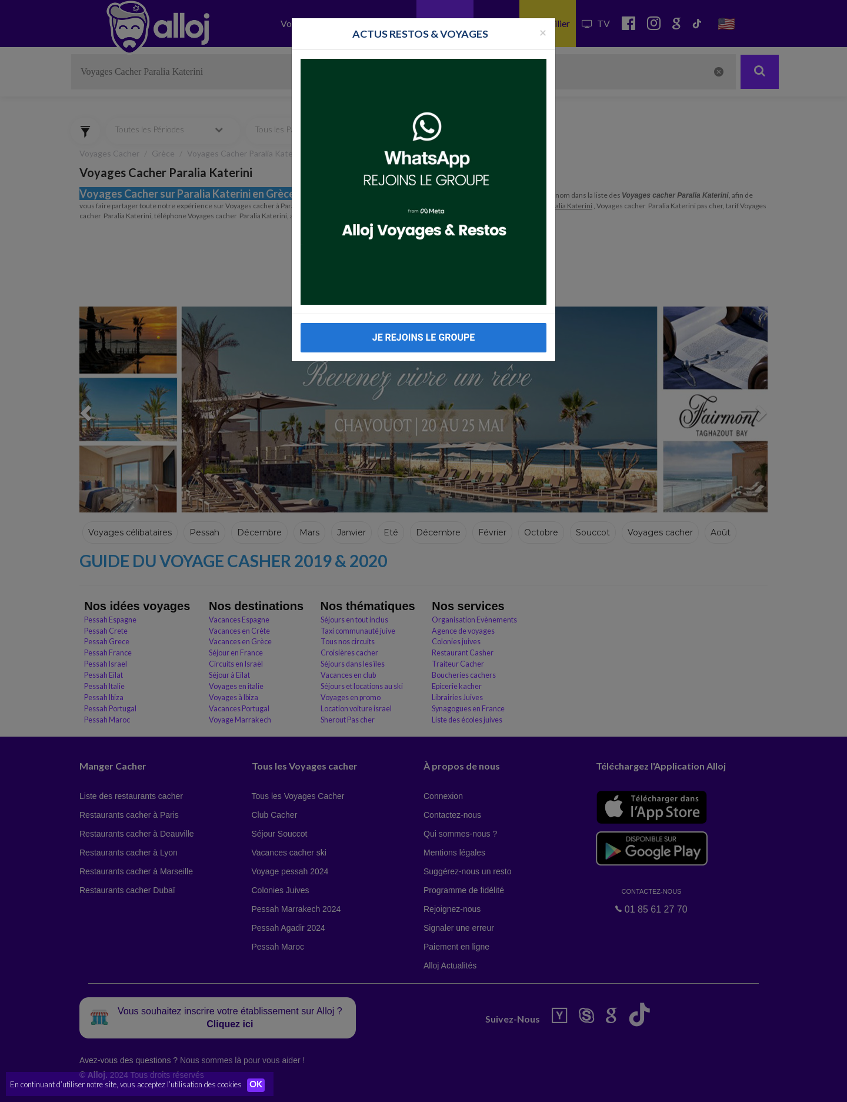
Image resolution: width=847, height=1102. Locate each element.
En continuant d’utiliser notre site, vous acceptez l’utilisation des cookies (126, 1084)
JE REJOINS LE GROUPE (423, 337)
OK (259, 1085)
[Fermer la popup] (542, 32)
